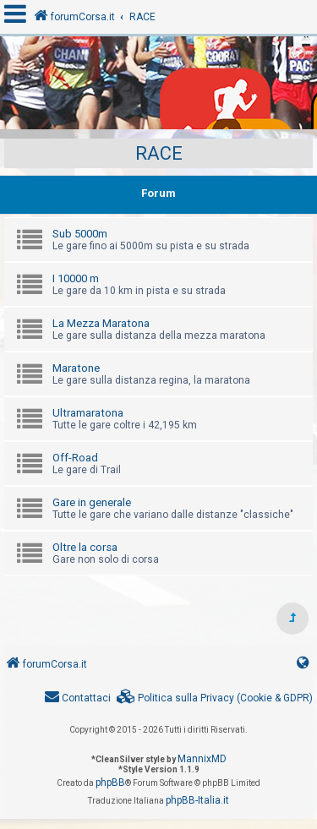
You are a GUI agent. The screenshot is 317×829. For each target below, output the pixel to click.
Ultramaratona (87, 412)
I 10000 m (75, 278)
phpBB (110, 782)
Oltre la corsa (85, 547)
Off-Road (75, 457)
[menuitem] (215, 698)
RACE (159, 153)
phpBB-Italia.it (197, 800)
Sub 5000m (79, 233)
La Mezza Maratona (101, 323)
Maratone (76, 368)
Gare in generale (91, 502)
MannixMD (202, 759)
